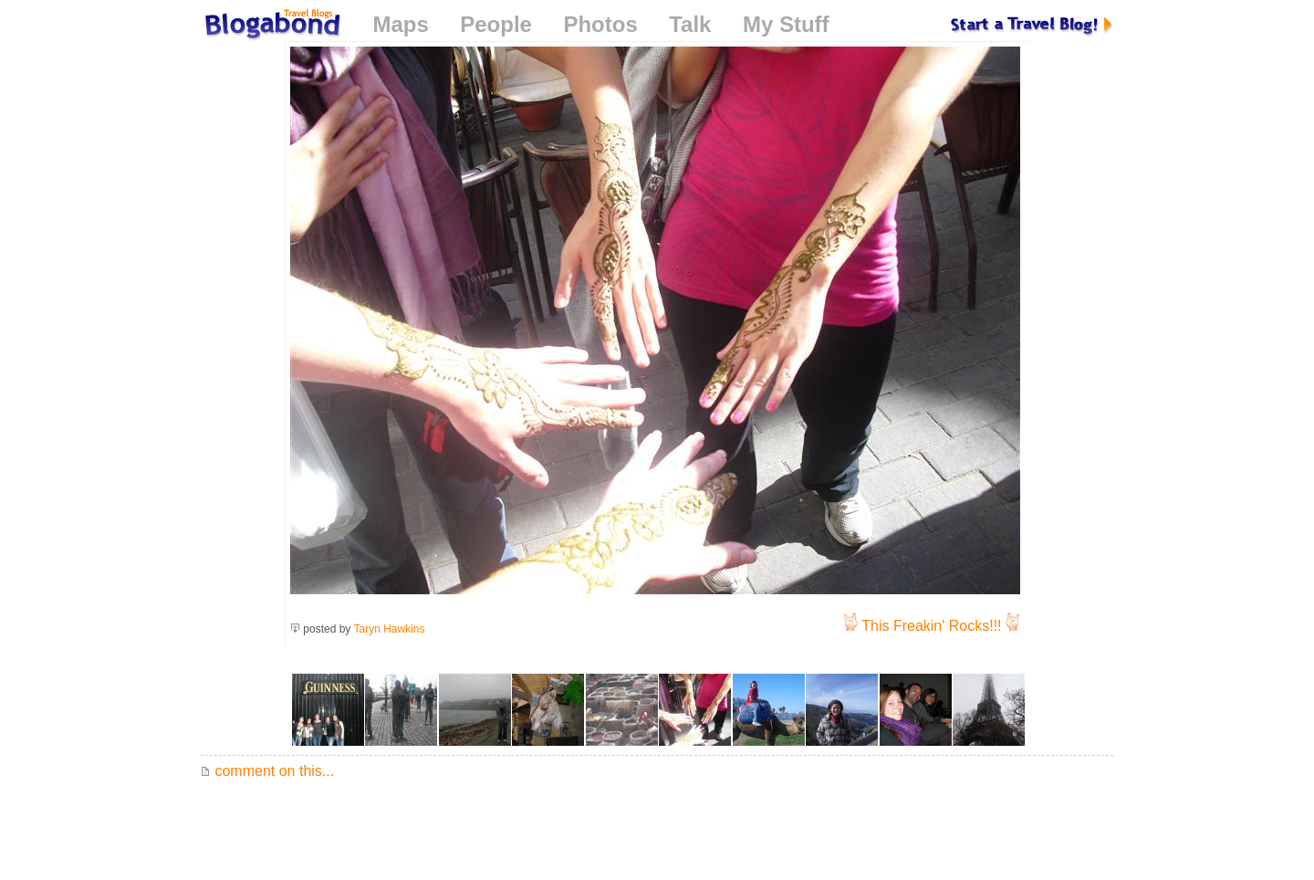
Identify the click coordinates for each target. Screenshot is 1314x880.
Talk (690, 24)
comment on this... (267, 771)
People (496, 24)
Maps (400, 24)
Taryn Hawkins (389, 629)
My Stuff (786, 24)
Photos (600, 24)
